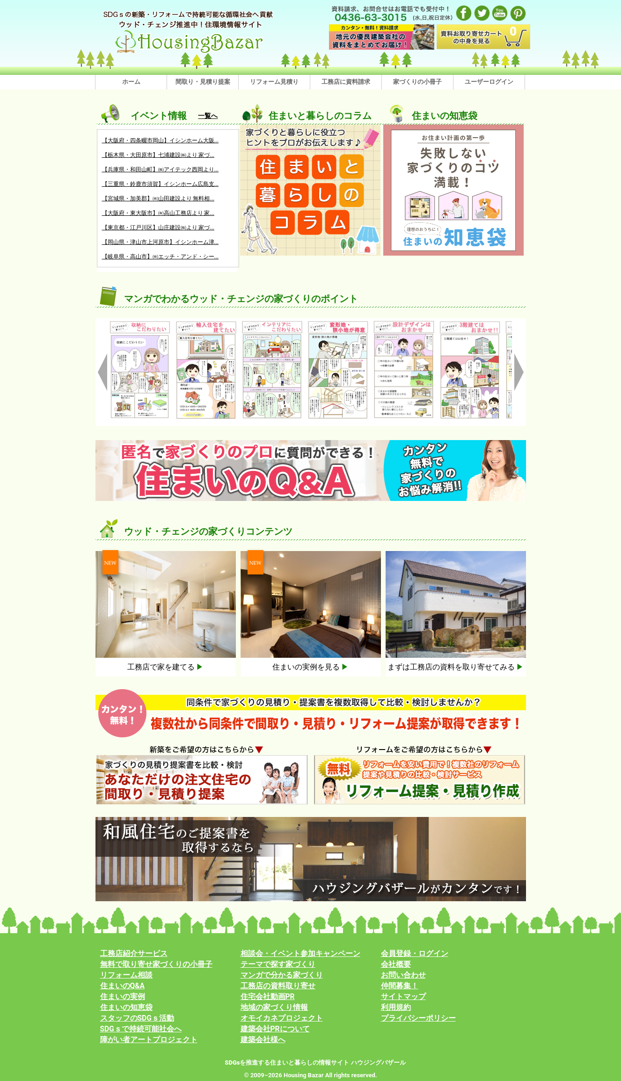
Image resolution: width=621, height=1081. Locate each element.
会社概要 (396, 964)
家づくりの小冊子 (417, 81)
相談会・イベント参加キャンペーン (300, 953)
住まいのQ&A (122, 986)
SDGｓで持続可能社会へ (141, 1029)
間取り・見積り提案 (202, 81)
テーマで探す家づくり (278, 964)
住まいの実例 (122, 997)
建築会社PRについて (275, 1029)
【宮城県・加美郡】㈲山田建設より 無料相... (158, 198)
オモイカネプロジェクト (282, 1018)
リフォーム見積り (274, 81)
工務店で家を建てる (165, 666)
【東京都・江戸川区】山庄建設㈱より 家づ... (158, 227)
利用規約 (396, 1007)
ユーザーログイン (489, 81)
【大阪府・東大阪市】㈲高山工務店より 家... (158, 213)
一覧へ (208, 115)
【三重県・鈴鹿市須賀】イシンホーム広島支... (160, 184)
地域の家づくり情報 (274, 1007)
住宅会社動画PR (268, 997)
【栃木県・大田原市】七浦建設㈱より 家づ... (158, 155)
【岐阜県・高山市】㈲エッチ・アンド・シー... (160, 256)
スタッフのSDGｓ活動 (137, 1018)
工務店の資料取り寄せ (278, 986)
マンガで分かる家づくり (282, 975)
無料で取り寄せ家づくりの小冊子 (156, 964)
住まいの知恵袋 (126, 1007)
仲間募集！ (399, 986)
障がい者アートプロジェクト (148, 1040)
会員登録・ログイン (414, 953)
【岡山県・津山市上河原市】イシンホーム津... (160, 242)
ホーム (131, 81)
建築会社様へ (263, 1040)
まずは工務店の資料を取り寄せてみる (455, 666)
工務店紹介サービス (134, 953)
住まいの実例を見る (310, 666)
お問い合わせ (403, 975)
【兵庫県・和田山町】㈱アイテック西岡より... (160, 169)
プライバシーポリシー (418, 1018)
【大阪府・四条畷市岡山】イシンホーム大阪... (160, 140)
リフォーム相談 (126, 975)
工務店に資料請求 (345, 81)
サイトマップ (403, 997)
